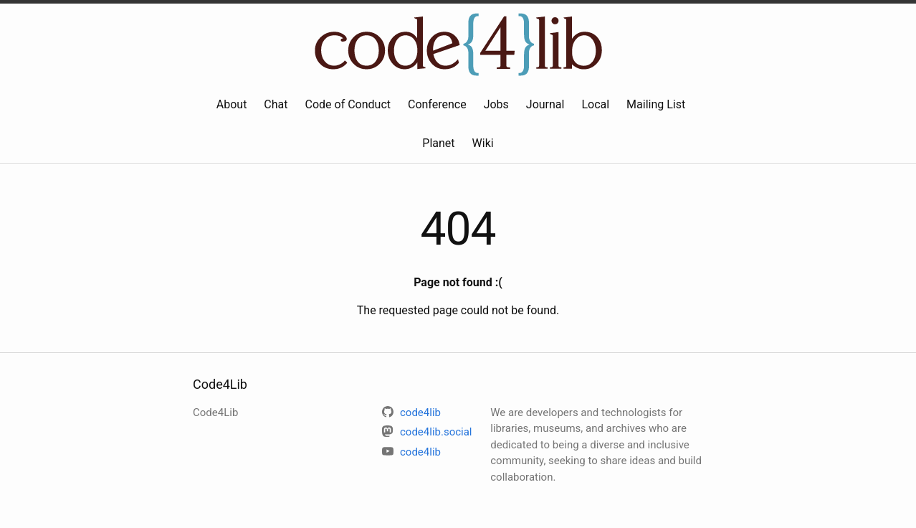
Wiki (483, 143)
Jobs (496, 104)
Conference (437, 104)
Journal (545, 104)
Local (595, 104)
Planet (438, 143)
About (231, 104)
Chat (275, 104)
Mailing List (655, 104)
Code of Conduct (348, 104)
